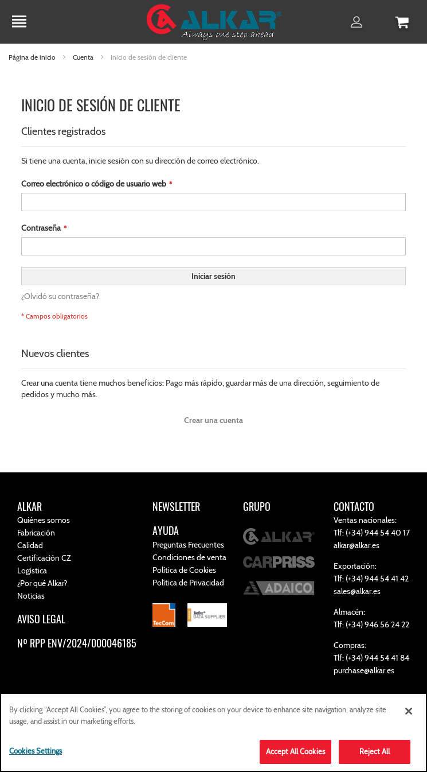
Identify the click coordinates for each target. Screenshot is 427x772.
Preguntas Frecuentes (188, 545)
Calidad (30, 545)
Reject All (374, 751)
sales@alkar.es (357, 591)
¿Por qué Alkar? (42, 583)
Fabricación (36, 532)
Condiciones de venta (189, 557)
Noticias (31, 596)
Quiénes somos (43, 520)
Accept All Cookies (295, 751)
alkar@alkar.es (356, 545)
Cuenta (84, 57)
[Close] (408, 711)
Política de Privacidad (188, 582)
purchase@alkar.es (364, 670)
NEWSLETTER (176, 506)
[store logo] (213, 24)
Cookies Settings (35, 750)
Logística (32, 570)
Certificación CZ (44, 558)
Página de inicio (33, 57)
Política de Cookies (184, 570)
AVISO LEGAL (41, 618)
